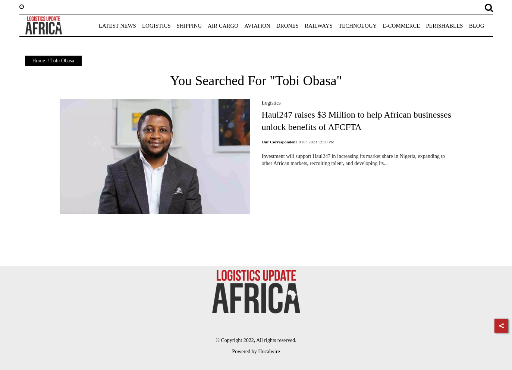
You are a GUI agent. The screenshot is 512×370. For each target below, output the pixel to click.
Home (38, 60)
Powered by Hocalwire (256, 351)
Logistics (270, 103)
